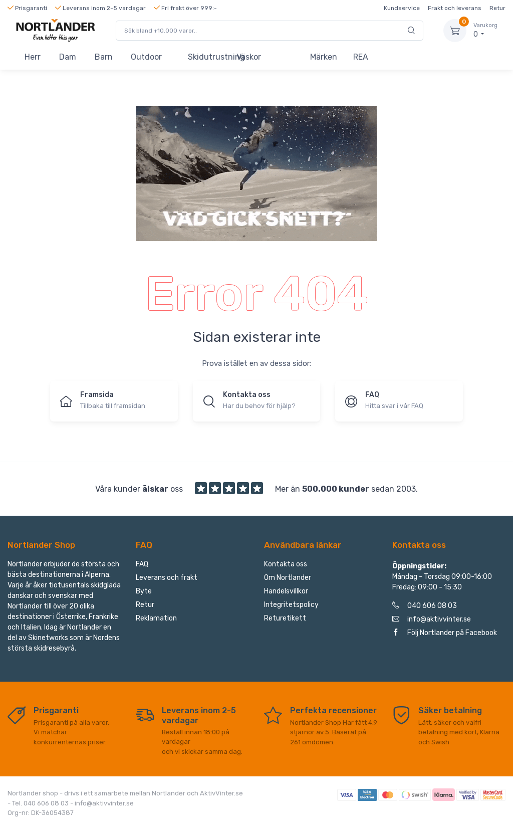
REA (360, 57)
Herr (33, 57)
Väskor (248, 57)
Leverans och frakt (166, 577)
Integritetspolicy (291, 604)
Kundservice (402, 8)
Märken (323, 57)
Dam (67, 57)
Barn (104, 57)
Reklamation (156, 618)
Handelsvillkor (286, 591)
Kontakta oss (285, 564)
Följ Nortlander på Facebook (444, 633)
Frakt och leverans (454, 8)
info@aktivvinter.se (431, 619)
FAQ (142, 564)
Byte (144, 591)
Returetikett (285, 618)
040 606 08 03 (424, 605)
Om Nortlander (287, 577)
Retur (497, 8)
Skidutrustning (207, 57)
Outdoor (146, 57)
